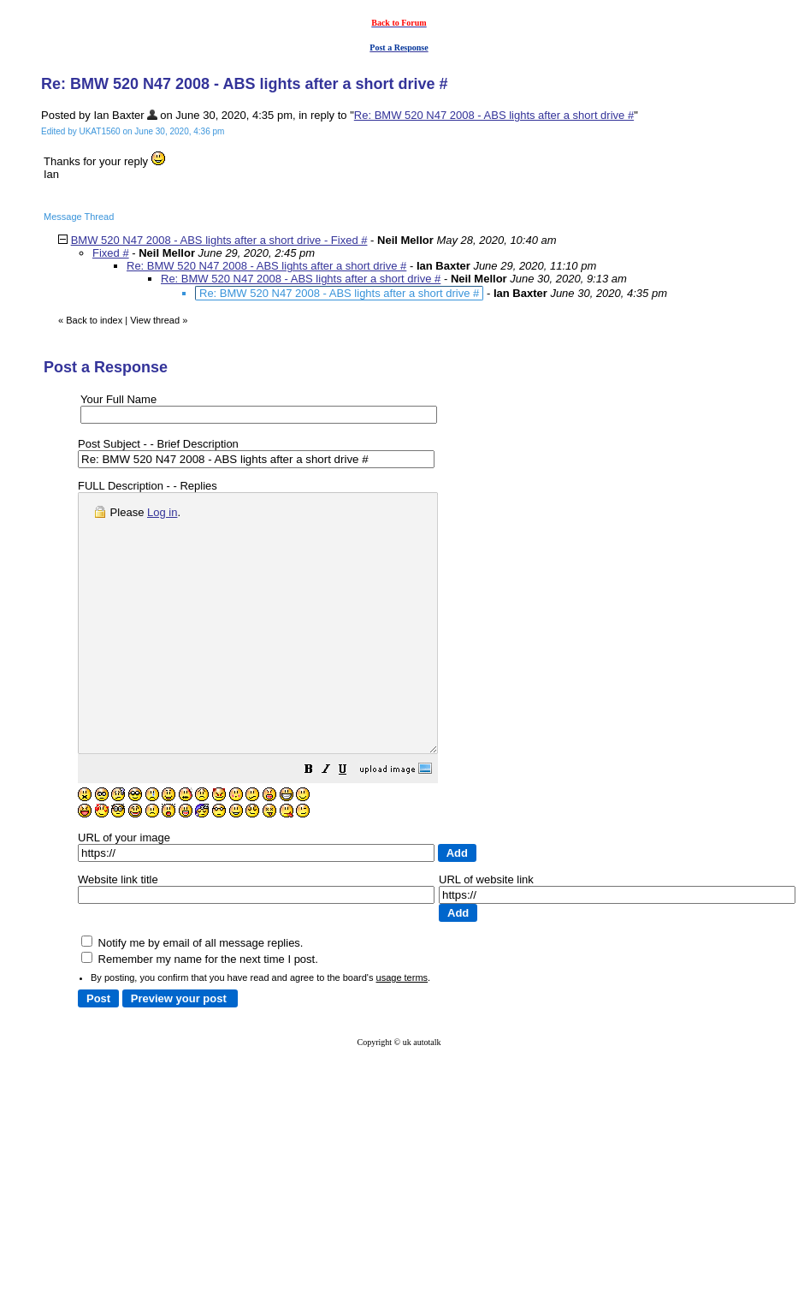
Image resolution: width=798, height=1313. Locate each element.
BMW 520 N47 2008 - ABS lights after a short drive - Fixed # (219, 240)
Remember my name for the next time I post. (199, 1010)
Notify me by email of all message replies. (192, 994)
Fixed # (110, 253)
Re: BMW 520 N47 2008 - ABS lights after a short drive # (494, 115)
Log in (162, 512)
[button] (351, 823)
